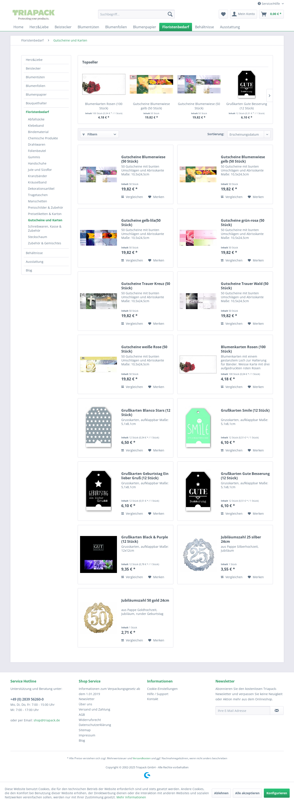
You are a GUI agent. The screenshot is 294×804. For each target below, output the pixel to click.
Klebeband (36, 125)
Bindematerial (38, 132)
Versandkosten (142, 758)
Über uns (85, 704)
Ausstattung (34, 262)
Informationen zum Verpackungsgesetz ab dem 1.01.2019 (109, 691)
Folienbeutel (37, 151)
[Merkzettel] (223, 14)
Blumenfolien (35, 86)
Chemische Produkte (43, 138)
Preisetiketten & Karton (45, 214)
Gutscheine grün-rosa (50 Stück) (242, 222)
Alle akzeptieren (247, 793)
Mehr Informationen (131, 797)
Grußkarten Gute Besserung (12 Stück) (246, 106)
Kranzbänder (37, 176)
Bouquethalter (36, 103)
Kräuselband (37, 182)
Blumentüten (35, 77)
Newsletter (87, 699)
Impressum (87, 735)
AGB (82, 714)
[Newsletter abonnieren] (277, 710)
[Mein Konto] (243, 14)
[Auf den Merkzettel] (156, 197)
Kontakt (152, 699)
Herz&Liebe (34, 60)
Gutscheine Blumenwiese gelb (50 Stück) (151, 106)
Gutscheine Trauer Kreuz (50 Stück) (145, 285)
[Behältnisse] (204, 27)
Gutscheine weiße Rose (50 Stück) (144, 349)
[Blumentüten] (88, 27)
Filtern (89, 134)
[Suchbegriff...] (136, 14)
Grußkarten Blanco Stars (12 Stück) (145, 412)
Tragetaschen (38, 195)
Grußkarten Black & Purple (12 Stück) (144, 539)
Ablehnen (221, 793)
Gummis (34, 157)
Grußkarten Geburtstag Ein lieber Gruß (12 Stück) (145, 475)
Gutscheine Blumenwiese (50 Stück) (199, 106)
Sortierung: (215, 134)
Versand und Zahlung (94, 709)
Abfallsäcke (36, 119)
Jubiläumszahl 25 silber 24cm (241, 539)
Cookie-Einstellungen (162, 689)
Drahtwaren (36, 144)
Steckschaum (37, 237)
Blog (29, 270)
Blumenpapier (36, 94)
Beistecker (33, 68)
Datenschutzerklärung (95, 725)
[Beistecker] (63, 27)
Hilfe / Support (157, 694)
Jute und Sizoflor (40, 170)
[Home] (18, 27)
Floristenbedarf (37, 112)
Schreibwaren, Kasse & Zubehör (44, 228)
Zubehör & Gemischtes (44, 243)
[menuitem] (136, 14)
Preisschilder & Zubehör (45, 207)
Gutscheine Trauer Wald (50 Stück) (244, 285)
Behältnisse (34, 253)
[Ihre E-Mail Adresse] (242, 710)
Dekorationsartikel (41, 188)
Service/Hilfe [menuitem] (269, 4)
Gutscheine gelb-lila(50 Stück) (141, 222)
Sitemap (85, 730)
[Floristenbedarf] (175, 27)
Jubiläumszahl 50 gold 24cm (145, 600)
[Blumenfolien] (116, 27)
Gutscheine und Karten (45, 220)
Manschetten (37, 201)
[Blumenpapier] (144, 27)
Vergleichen (132, 197)
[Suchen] (170, 14)
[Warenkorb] (271, 14)
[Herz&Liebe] (39, 27)
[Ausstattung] (230, 27)
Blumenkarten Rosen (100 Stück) (103, 106)
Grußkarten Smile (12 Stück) (245, 410)
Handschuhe (37, 163)
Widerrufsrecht (90, 720)
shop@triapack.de (47, 720)
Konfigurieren (276, 793)
